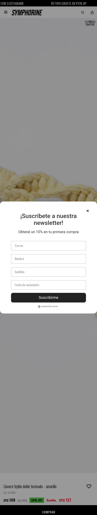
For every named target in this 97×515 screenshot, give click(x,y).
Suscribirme (48, 297)
